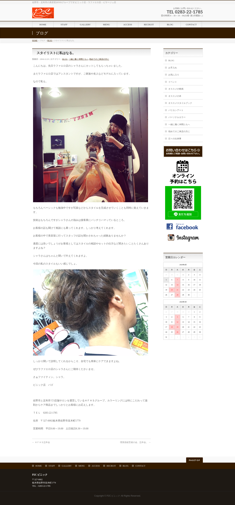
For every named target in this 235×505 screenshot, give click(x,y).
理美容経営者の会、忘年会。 (135, 442)
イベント (172, 82)
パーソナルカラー (177, 117)
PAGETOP (194, 460)
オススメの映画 (175, 89)
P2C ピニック (113, 496)
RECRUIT (111, 466)
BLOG (49, 40)
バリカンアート (175, 110)
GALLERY (67, 466)
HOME (34, 40)
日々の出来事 (174, 138)
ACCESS (96, 466)
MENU (82, 466)
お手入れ (172, 67)
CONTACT (140, 466)
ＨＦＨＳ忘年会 (41, 442)
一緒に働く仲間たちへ (78, 59)
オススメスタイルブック (180, 103)
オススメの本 (174, 96)
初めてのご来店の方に (99, 59)
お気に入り (173, 74)
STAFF (52, 466)
